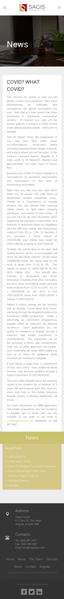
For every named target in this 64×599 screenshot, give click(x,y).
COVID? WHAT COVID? (19, 461)
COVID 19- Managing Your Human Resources (32, 466)
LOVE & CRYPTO (16, 456)
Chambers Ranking (18, 480)
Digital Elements (39, 584)
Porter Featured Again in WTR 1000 (26, 471)
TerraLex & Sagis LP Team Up (23, 476)
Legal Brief (13, 485)
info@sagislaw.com (18, 420)
